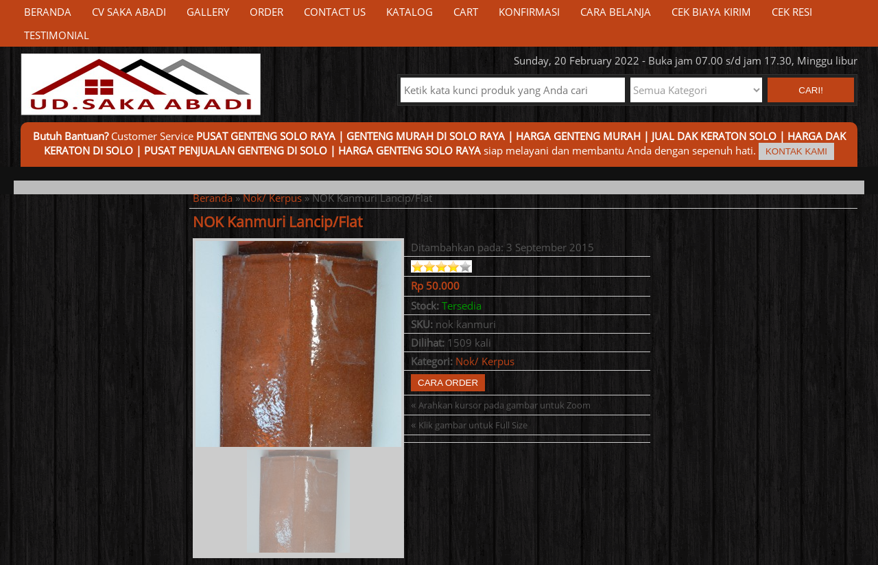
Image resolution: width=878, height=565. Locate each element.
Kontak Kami (796, 151)
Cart (465, 12)
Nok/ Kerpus (272, 198)
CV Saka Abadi (129, 12)
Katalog (409, 12)
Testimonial (56, 35)
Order (266, 12)
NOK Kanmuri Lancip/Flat (277, 221)
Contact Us (335, 12)
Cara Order (448, 383)
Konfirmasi (529, 12)
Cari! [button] (810, 90)
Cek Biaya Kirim (711, 12)
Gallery (208, 12)
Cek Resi (792, 12)
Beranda (47, 12)
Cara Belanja (615, 12)
